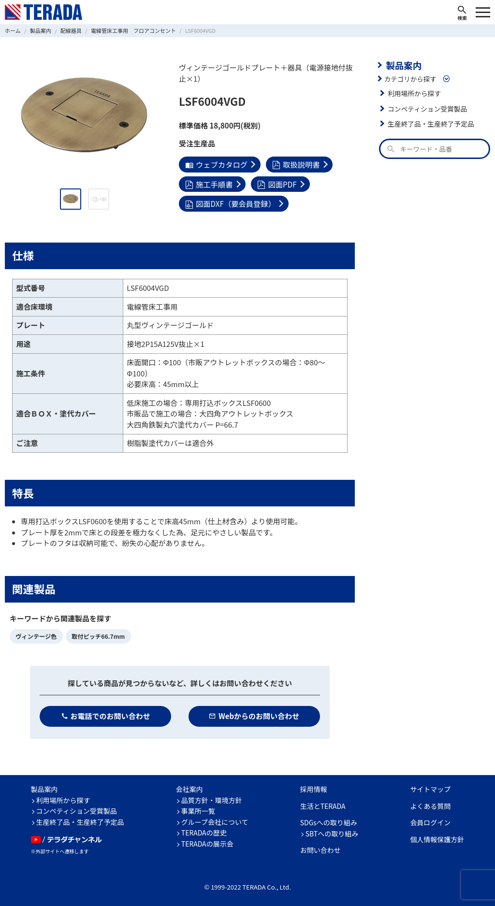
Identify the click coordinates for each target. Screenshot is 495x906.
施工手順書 (208, 183)
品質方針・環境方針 (211, 799)
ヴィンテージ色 (35, 635)
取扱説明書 (294, 164)
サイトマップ (430, 788)
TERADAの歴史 (204, 831)
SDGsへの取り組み (328, 821)
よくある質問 (430, 804)
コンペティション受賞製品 (427, 108)
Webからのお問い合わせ (254, 715)
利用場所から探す (414, 93)
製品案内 (403, 64)
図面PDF (276, 183)
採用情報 (313, 788)
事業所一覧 (198, 810)
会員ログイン (430, 821)
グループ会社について (214, 820)
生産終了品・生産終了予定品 (430, 123)
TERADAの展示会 (207, 842)
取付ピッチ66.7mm (97, 635)
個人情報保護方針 (437, 838)
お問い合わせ (320, 849)
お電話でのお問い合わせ (105, 715)
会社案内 (189, 788)
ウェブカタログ (216, 164)
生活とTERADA (323, 804)
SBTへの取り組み (332, 832)
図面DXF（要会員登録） (229, 203)
